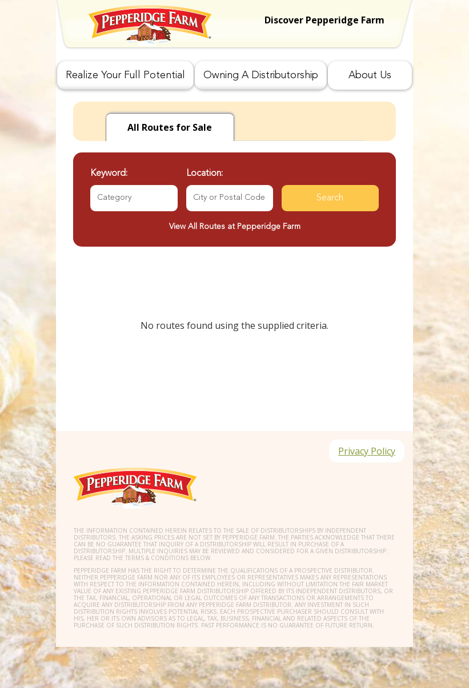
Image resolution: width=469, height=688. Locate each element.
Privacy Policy (366, 451)
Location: (204, 173)
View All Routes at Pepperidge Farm (234, 227)
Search (329, 198)
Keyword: (108, 173)
